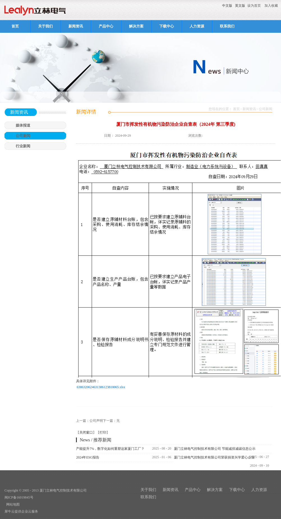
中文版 (227, 6)
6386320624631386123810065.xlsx (101, 387)
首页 (15, 26)
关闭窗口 (86, 432)
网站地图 (12, 504)
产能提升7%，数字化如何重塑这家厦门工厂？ (110, 449)
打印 (103, 432)
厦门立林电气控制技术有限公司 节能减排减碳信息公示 (214, 449)
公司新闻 (265, 109)
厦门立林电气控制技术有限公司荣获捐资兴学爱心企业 (214, 457)
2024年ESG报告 (87, 457)
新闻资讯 (249, 109)
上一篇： (89, 421)
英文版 (240, 6)
